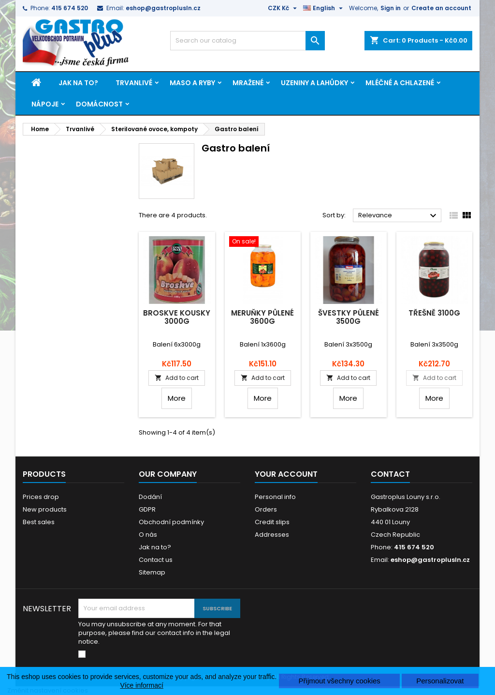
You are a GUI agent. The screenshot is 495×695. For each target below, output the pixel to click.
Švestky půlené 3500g (348, 317)
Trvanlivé (134, 83)
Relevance (398, 216)
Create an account (441, 8)
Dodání (150, 496)
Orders (266, 509)
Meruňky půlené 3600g (262, 317)
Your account (286, 474)
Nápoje (44, 104)
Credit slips (272, 522)
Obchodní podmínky (171, 522)
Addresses (272, 534)
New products (45, 509)
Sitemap (152, 572)
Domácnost (99, 104)
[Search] (247, 40)
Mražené (248, 83)
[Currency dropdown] (283, 8)
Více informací (141, 685)
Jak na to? (78, 83)
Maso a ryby (192, 83)
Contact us (156, 559)
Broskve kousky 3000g (176, 317)
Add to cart (177, 378)
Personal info (275, 496)
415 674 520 (69, 8)
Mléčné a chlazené (399, 83)
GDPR (147, 509)
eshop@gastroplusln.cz (163, 8)
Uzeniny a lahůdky (314, 83)
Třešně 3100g (434, 313)
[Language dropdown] (324, 8)
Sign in (390, 8)
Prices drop (41, 496)
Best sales (39, 522)
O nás (148, 534)
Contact (390, 474)
